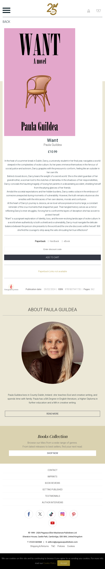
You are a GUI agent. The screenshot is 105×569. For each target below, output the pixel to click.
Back (6, 22)
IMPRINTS (52, 476)
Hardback (54, 241)
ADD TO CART (52, 257)
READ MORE (53, 414)
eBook (67, 241)
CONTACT (52, 470)
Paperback (40, 241)
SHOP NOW (52, 453)
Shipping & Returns (39, 546)
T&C (53, 546)
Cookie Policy (49, 563)
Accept (63, 563)
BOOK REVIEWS (52, 483)
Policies (61, 546)
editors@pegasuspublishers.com (63, 542)
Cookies (71, 546)
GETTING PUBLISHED (52, 489)
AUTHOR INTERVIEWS (52, 502)
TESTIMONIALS (52, 496)
